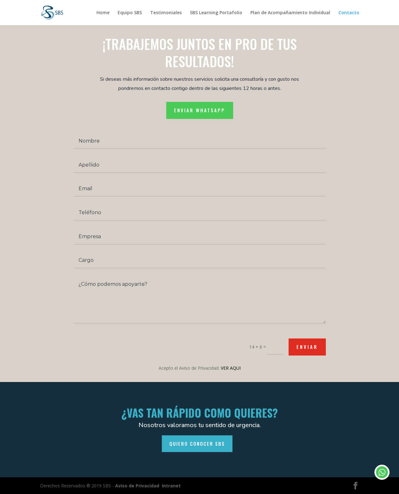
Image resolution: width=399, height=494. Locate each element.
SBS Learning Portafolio (216, 12)
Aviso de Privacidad (137, 486)
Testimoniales (166, 12)
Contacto (348, 12)
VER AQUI (230, 368)
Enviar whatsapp (199, 116)
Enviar (304, 347)
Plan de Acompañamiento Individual (290, 12)
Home (103, 12)
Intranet (171, 486)
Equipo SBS (130, 12)
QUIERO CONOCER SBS (197, 443)
